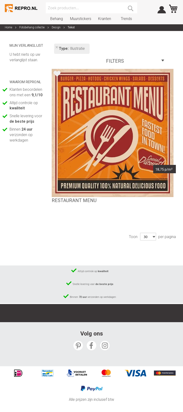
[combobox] (91, 7)
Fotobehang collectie (32, 27)
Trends (126, 18)
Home (9, 27)
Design (56, 27)
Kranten (104, 18)
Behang (56, 18)
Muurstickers (80, 18)
